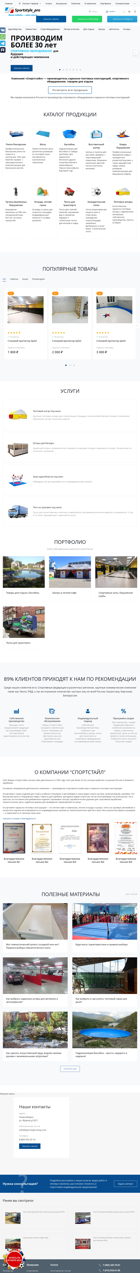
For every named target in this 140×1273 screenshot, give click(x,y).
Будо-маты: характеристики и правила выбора (102, 944)
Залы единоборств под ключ (48, 476)
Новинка (14, 279)
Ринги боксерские (16, 144)
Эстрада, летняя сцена (43, 203)
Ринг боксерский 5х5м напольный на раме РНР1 (44, 1212)
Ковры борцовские (123, 146)
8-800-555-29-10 (27, 1139)
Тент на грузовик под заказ (47, 507)
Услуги (54, 1264)
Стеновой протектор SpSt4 (111, 340)
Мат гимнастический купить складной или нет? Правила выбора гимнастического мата (32, 946)
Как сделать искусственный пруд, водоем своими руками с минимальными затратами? (33, 1055)
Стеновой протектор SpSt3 (66, 340)
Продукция (33, 1264)
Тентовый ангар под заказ (47, 411)
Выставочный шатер (96, 146)
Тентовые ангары (123, 201)
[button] (59, 69)
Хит (4, 279)
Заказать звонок (21, 68)
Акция (25, 279)
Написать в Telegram (120, 19)
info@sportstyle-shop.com (32, 1129)
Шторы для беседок (43, 443)
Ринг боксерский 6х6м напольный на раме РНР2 (114, 1212)
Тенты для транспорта (69, 203)
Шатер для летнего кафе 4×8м (35, 1237)
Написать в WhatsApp (85, 19)
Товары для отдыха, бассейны (22, 592)
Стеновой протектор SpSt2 (22, 340)
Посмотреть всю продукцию (70, 90)
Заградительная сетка (96, 203)
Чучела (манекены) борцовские (16, 203)
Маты (43, 144)
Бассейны (69, 144)
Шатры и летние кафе (64, 592)
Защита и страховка (16, 347)
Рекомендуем (38, 279)
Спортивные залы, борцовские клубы (116, 594)
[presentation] (136, 53)
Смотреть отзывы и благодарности (19, 818)
